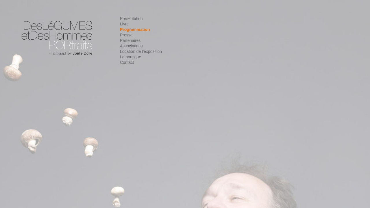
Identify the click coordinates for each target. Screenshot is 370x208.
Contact (127, 62)
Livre (124, 24)
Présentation (131, 18)
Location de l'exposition (141, 51)
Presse (126, 35)
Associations (131, 46)
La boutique (130, 57)
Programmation (135, 29)
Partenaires (130, 40)
